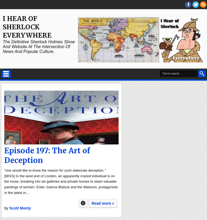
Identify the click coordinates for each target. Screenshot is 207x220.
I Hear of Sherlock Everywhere (27, 27)
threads (195, 4)
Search (202, 73)
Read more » (103, 203)
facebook (188, 4)
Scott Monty (20, 208)
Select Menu (6, 74)
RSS (203, 4)
